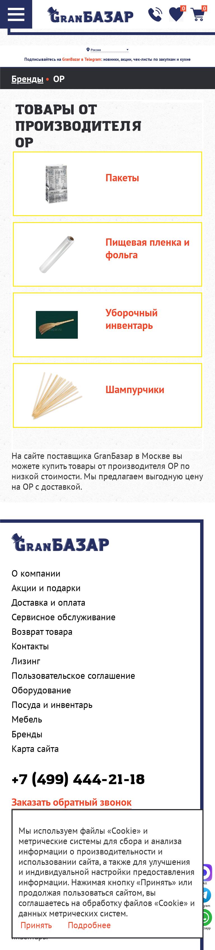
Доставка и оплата (48, 602)
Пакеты (122, 177)
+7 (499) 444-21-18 (78, 780)
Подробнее (89, 925)
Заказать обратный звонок (71, 802)
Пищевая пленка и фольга (148, 248)
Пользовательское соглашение (73, 675)
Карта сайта (35, 748)
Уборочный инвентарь (132, 318)
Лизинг (25, 661)
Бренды (27, 734)
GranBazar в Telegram (81, 59)
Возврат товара (42, 631)
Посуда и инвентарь (51, 704)
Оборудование (41, 690)
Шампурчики (135, 389)
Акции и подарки (46, 588)
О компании (35, 573)
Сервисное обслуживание (63, 617)
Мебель (26, 719)
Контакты (30, 646)
